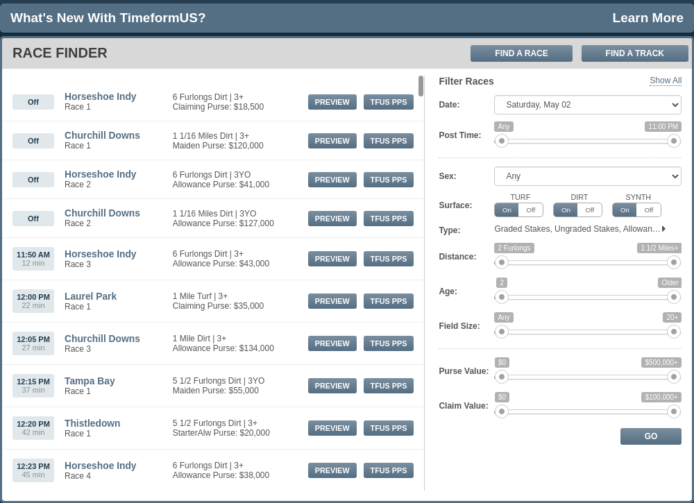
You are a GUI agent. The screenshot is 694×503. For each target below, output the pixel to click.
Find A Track (635, 53)
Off (530, 210)
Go (651, 436)
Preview (332, 102)
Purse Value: (464, 371)
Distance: (457, 257)
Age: (448, 291)
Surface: (455, 205)
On (506, 210)
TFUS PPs (389, 102)
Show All (666, 80)
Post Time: (460, 135)
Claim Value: (463, 406)
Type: (449, 230)
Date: (449, 105)
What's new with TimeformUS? (108, 17)
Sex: (447, 176)
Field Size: (459, 326)
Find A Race (521, 53)
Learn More (648, 17)
